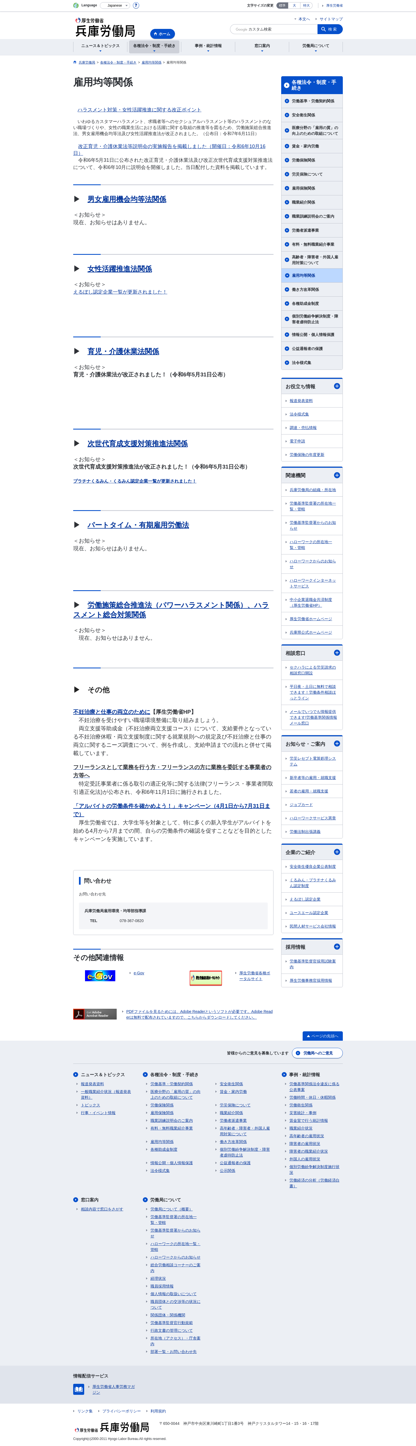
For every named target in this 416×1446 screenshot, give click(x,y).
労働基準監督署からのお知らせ (313, 525)
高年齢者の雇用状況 (306, 1136)
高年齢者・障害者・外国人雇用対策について (245, 1131)
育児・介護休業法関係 (123, 351)
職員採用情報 (162, 1286)
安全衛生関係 (303, 115)
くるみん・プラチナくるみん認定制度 (313, 883)
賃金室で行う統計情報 (308, 1120)
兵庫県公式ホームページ (311, 632)
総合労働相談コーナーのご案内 (175, 1268)
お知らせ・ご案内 (313, 743)
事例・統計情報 (304, 1074)
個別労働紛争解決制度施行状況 (314, 1170)
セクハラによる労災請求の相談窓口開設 (313, 670)
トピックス (90, 1105)
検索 (333, 29)
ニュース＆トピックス (103, 1074)
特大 (306, 5)
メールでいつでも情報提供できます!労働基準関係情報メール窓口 (313, 717)
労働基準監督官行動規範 (171, 1323)
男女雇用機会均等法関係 (126, 199)
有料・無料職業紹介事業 (313, 244)
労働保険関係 (303, 160)
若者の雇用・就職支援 (309, 791)
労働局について (165, 1200)
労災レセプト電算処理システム (313, 761)
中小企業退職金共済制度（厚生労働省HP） (311, 602)
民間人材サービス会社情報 (313, 926)
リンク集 (85, 1411)
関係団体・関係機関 (167, 1315)
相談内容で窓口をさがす (102, 1209)
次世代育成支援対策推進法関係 (137, 443)
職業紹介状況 (301, 1128)
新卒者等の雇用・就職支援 (313, 777)
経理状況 (158, 1278)
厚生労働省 (334, 5)
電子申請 (297, 441)
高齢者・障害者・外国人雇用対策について (315, 260)
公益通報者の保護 (307, 348)
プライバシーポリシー (121, 1411)
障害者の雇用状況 (304, 1143)
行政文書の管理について (171, 1330)
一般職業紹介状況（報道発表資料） (106, 1094)
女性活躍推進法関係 (119, 269)
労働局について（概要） (171, 1209)
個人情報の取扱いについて (173, 1294)
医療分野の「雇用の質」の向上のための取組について (315, 130)
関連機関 (313, 475)
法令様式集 (301, 362)
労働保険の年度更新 (307, 454)
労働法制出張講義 (305, 831)
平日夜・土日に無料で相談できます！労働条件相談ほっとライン (313, 692)
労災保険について (307, 174)
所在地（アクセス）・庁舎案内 (175, 1341)
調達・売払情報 (303, 427)
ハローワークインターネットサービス (313, 583)
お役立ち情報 (313, 386)
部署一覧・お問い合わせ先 (173, 1351)
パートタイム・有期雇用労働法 (138, 525)
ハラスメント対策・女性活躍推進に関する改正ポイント (139, 110)
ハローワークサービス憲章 (313, 818)
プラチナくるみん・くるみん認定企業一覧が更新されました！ (134, 481)
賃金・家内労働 (305, 146)
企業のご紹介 (313, 852)
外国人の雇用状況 (304, 1159)
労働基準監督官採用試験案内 (313, 964)
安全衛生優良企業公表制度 (313, 866)
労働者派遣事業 (305, 230)
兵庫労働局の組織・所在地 (313, 490)
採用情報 (313, 947)
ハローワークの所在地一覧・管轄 (311, 545)
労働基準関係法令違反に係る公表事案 (314, 1087)
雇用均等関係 (303, 275)
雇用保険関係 (303, 188)
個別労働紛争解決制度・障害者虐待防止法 (315, 319)
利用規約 (158, 1411)
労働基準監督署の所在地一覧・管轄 (313, 506)
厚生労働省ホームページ (311, 619)
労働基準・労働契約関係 (313, 101)
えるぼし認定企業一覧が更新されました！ (120, 292)
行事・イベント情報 (98, 1113)
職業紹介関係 (303, 202)
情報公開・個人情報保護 (313, 334)
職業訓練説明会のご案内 (313, 216)
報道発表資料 (301, 400)
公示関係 (227, 1170)
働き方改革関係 (305, 289)
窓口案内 (89, 1200)
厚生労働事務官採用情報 (311, 980)
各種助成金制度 (305, 303)
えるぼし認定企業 (305, 899)
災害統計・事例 (302, 1113)
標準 (282, 5)
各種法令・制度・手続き (314, 85)
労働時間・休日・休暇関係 (312, 1097)
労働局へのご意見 (318, 1053)
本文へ (304, 19)
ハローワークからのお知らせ (313, 564)
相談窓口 (313, 653)
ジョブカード (301, 804)
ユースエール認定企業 (309, 913)
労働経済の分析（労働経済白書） (314, 1183)
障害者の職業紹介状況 (308, 1151)
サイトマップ (331, 19)
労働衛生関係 (301, 1105)
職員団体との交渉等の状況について (175, 1304)
